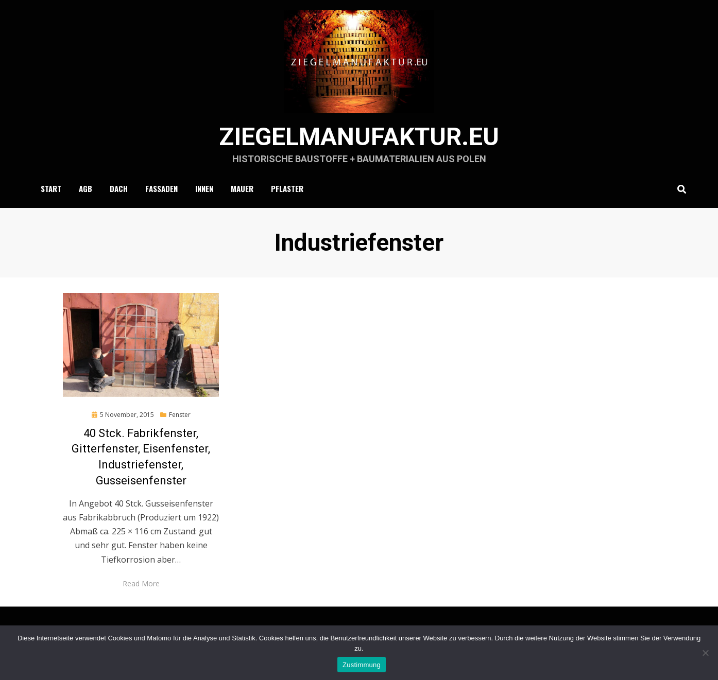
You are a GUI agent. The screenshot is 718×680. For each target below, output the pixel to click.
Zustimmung (362, 665)
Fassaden (161, 188)
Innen (204, 188)
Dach (119, 188)
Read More (141, 583)
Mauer (242, 188)
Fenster (180, 414)
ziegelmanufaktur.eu (359, 136)
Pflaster (287, 188)
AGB (85, 188)
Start (51, 188)
